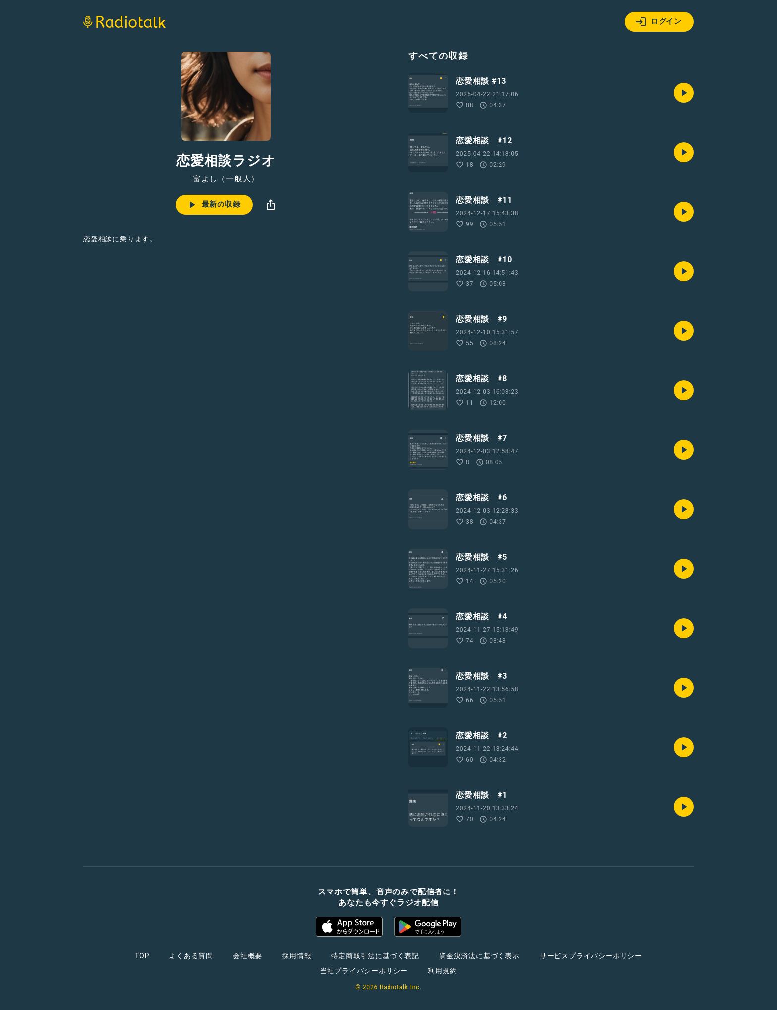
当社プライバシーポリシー (364, 971)
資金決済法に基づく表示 (479, 956)
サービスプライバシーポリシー (591, 956)
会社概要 (247, 956)
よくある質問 (191, 956)
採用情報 (296, 956)
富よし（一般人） (226, 179)
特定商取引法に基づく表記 (375, 956)
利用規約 (442, 971)
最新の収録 (213, 205)
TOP (142, 956)
